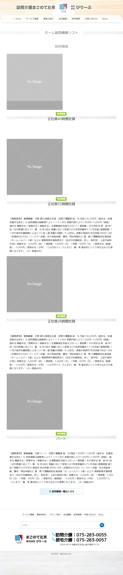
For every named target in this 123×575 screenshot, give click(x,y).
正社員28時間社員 (40, 321)
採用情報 (61, 113)
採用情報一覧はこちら (63, 491)
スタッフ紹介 (55, 514)
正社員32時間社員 (40, 204)
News (100, 514)
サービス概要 (28, 514)
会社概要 (67, 514)
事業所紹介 (42, 514)
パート (40, 438)
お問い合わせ (90, 514)
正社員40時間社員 (61, 118)
